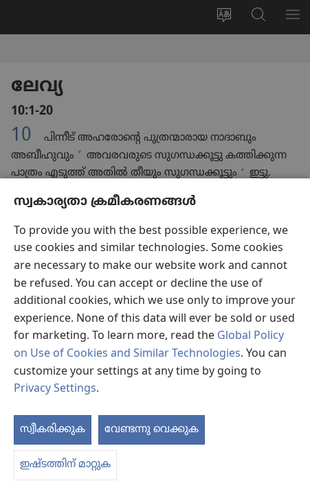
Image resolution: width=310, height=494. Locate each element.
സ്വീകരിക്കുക (52, 429)
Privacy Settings (55, 389)
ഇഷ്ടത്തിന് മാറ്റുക (65, 464)
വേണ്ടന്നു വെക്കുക (151, 429)
